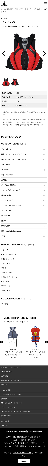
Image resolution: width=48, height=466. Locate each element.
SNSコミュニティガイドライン (12, 403)
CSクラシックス (8, 259)
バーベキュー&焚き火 (8, 185)
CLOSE (24, 461)
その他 (3, 236)
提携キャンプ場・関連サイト (11, 380)
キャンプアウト (7, 272)
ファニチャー (5, 164)
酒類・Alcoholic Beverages (11, 231)
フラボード (5, 291)
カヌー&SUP (5, 216)
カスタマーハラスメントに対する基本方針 (15, 411)
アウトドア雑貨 (6, 211)
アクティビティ (6, 226)
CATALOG (4, 376)
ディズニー (5, 304)
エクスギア (5, 263)
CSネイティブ (7, 282)
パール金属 (5, 421)
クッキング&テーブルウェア (10, 190)
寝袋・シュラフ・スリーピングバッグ (13, 154)
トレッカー (5, 250)
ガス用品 (4, 180)
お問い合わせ (5, 416)
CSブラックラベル (8, 254)
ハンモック (5, 170)
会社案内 (4, 385)
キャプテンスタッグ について (11, 368)
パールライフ (5, 425)
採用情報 (4, 399)
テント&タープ (6, 149)
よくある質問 (5, 390)
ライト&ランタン (7, 175)
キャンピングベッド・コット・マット (13, 159)
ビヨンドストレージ (9, 277)
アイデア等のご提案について (11, 394)
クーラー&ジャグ (7, 200)
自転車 (3, 221)
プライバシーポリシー (9, 407)
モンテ (4, 268)
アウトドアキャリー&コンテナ (11, 205)
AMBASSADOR (6, 372)
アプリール (5, 286)
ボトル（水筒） (6, 195)
